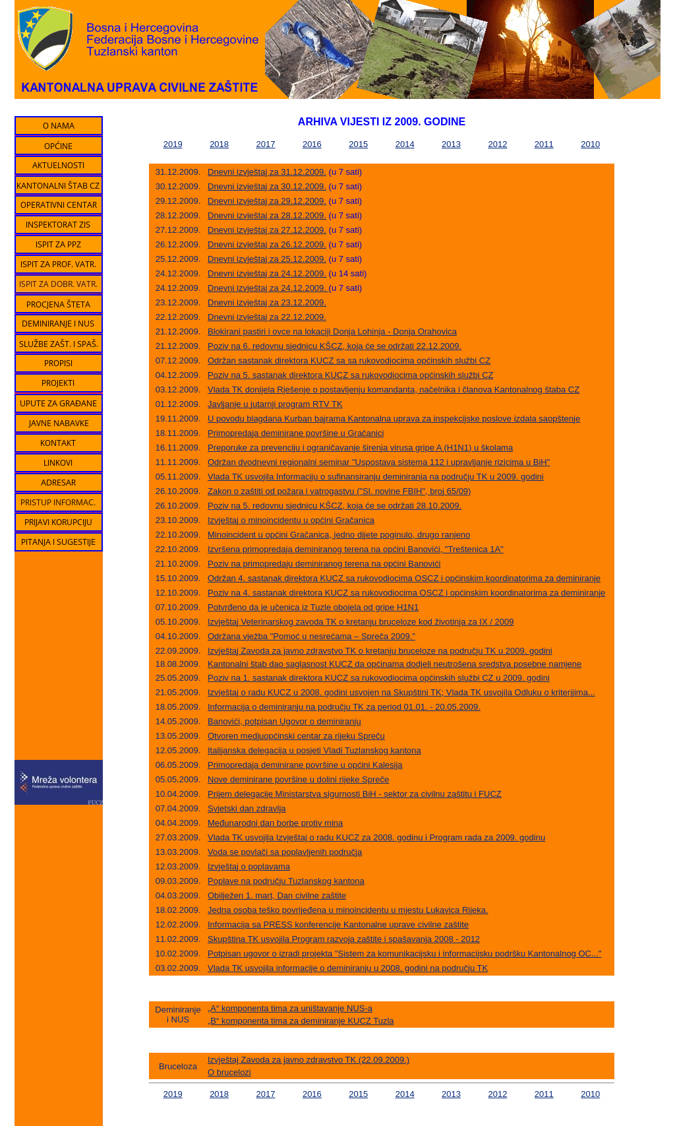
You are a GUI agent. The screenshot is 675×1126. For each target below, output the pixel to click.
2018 (219, 144)
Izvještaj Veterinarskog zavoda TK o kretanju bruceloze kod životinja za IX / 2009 (361, 622)
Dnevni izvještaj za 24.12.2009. (267, 273)
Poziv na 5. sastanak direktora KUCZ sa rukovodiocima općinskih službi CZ (351, 375)
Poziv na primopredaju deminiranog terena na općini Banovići (324, 564)
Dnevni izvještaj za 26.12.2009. (267, 244)
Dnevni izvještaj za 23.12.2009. (267, 302)
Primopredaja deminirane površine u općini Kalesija (305, 765)
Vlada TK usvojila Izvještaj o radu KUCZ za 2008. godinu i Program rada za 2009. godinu (376, 837)
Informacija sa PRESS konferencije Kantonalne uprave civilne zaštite (338, 924)
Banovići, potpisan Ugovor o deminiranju (284, 721)
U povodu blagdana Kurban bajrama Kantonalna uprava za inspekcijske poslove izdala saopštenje (394, 418)
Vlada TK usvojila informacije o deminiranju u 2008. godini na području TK (348, 968)
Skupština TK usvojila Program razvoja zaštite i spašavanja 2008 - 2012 (344, 939)
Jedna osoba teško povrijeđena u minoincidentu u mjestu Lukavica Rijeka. (348, 910)
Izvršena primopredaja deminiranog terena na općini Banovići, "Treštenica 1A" (356, 549)
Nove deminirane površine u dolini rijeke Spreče (298, 779)
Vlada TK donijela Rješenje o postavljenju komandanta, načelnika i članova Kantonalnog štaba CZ (393, 389)
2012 (497, 144)
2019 (173, 144)
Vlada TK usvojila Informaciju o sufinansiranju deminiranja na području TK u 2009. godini (376, 477)
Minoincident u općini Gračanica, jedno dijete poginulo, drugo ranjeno (339, 535)
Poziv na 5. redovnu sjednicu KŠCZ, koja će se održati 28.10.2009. (334, 506)
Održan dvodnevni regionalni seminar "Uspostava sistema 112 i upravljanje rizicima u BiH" (379, 462)
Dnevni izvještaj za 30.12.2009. (267, 186)
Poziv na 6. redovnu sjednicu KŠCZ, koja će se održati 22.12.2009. (334, 346)
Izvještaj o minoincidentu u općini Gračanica (291, 520)
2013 (451, 144)
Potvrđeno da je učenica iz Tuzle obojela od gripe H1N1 (313, 607)
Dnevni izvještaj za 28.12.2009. (267, 215)
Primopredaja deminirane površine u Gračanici (296, 433)
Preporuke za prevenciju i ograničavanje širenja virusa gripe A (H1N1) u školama (360, 448)
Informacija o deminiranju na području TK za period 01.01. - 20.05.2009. (344, 707)
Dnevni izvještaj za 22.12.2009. (267, 317)
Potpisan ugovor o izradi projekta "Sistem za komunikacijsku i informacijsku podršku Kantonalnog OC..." (404, 953)
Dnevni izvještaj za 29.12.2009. (267, 201)
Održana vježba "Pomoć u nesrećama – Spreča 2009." (311, 636)
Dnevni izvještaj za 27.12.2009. (267, 230)
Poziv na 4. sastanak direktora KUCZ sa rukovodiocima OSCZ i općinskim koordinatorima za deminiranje (406, 593)
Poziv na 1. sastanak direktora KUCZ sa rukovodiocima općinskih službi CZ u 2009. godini (379, 678)
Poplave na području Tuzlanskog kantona (286, 881)
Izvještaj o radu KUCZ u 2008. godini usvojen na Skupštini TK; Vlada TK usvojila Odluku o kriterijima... (401, 692)
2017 (266, 144)
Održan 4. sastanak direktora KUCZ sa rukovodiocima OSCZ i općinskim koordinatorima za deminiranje (404, 578)
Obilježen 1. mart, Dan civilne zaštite (277, 895)
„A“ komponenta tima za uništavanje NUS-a (290, 1008)
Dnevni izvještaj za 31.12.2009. (267, 172)
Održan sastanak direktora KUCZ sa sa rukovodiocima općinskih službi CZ (349, 360)
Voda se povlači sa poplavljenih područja (285, 852)
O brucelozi (229, 1072)
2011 (544, 144)
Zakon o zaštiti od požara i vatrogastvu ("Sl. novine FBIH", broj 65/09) (339, 491)
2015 (358, 144)
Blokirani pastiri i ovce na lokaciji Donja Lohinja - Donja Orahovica (332, 331)
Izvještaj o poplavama (249, 866)
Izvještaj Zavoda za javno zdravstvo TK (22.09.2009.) (308, 1060)
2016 (312, 144)
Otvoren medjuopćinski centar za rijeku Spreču (296, 736)
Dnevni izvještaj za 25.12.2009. (267, 259)
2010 (590, 144)
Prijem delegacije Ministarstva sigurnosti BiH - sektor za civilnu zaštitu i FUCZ (355, 794)
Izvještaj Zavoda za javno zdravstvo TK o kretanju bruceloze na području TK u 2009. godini (380, 651)
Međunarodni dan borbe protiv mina (275, 823)
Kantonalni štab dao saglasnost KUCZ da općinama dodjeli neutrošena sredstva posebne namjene (394, 664)
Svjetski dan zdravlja (247, 808)
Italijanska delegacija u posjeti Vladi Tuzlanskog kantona (314, 750)
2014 (405, 144)
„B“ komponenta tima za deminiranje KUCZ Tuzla (301, 1021)
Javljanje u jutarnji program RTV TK (275, 404)
